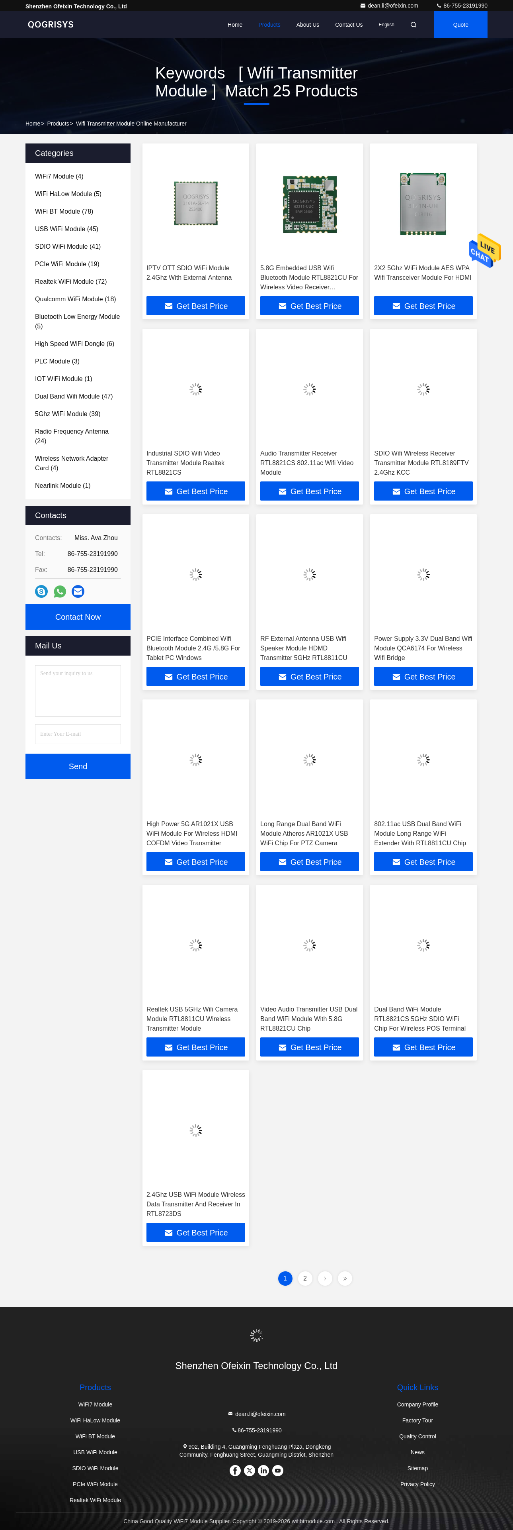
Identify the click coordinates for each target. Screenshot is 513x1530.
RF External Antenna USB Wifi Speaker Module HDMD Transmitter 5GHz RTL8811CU (303, 648)
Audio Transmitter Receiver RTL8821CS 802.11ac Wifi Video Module (306, 463)
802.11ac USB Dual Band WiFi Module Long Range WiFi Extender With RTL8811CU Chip (420, 834)
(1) (63, 378)
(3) (57, 361)
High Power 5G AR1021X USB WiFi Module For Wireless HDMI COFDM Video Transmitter (191, 834)
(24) (72, 436)
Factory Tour (417, 1420)
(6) (74, 343)
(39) (68, 413)
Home (235, 25)
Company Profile (418, 1404)
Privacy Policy (417, 1484)
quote (460, 25)
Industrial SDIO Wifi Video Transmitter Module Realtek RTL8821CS (185, 463)
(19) (67, 264)
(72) (71, 281)
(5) (68, 194)
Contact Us (349, 25)
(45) (66, 229)
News (418, 1452)
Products (269, 25)
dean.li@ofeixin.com (389, 5)
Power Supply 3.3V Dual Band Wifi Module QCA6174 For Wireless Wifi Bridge (423, 648)
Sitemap (418, 1468)
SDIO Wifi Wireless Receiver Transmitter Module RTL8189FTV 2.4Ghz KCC (421, 463)
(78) (64, 211)
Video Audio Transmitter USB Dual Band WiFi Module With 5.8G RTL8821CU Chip (308, 1019)
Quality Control (417, 1436)
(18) (75, 299)
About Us (308, 25)
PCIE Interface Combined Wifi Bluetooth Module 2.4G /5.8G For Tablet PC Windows (193, 648)
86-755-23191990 (462, 5)
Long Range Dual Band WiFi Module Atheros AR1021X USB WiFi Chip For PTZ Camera (304, 834)
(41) (68, 246)
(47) (74, 396)
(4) (59, 176)
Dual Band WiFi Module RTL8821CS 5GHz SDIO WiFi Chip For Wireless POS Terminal (420, 1019)
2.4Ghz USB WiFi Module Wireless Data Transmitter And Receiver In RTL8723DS (195, 1204)
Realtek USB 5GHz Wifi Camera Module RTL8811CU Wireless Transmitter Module (192, 1019)
